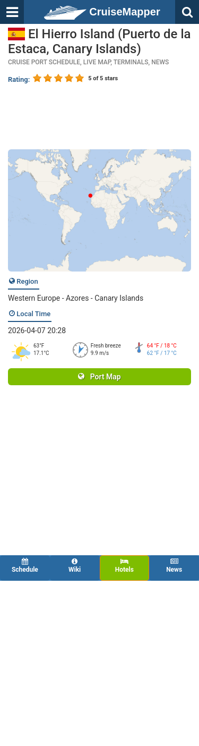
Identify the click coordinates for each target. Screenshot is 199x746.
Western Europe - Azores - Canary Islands (75, 298)
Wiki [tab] (75, 565)
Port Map (99, 376)
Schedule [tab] (25, 565)
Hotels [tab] (124, 565)
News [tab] (174, 565)
